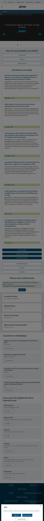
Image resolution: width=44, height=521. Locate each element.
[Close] (40, 510)
